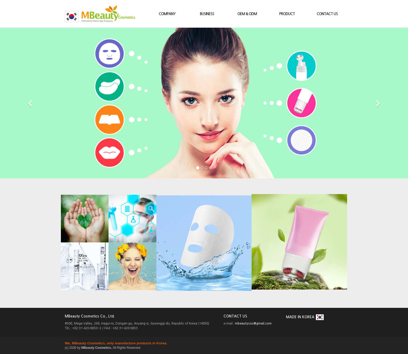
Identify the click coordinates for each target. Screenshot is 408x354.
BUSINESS (207, 14)
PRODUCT (287, 14)
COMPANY (167, 14)
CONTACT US (327, 14)
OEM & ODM (247, 14)
